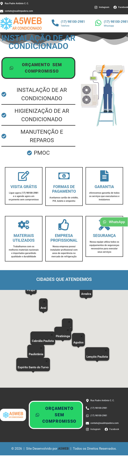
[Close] (69, 322)
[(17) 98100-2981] (55, 23)
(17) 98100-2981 (73, 22)
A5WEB (63, 449)
